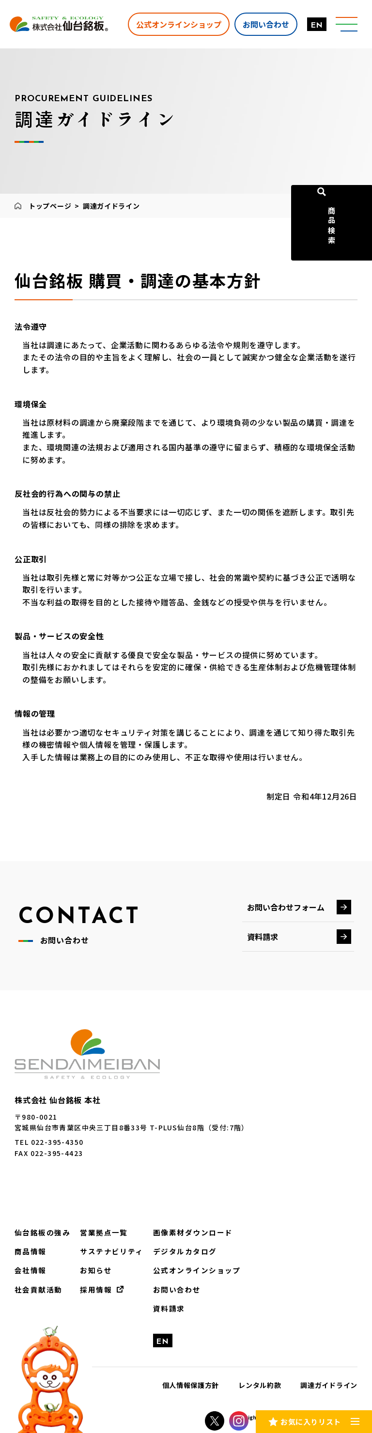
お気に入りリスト (310, 1420)
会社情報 (30, 1269)
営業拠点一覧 (99, 1232)
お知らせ (92, 1269)
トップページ (50, 206)
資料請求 (262, 936)
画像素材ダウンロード (182, 1232)
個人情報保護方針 (190, 1382)
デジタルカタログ (175, 1250)
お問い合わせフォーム (286, 907)
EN (314, 26)
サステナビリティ (106, 1250)
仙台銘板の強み (41, 1232)
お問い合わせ (263, 24)
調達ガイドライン (328, 1382)
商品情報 (30, 1250)
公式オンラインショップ (175, 24)
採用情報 (92, 1288)
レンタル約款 (259, 1382)
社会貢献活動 (37, 1288)
